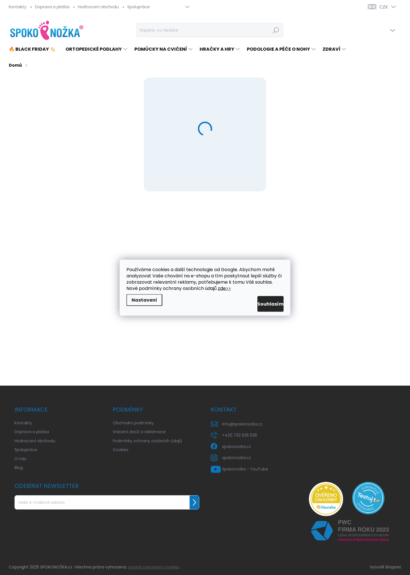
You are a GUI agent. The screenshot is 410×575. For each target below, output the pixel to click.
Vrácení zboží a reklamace (139, 432)
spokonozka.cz (236, 446)
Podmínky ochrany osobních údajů (147, 441)
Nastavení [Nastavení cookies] (144, 299)
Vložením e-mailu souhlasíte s (76, 517)
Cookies (120, 450)
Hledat (276, 30)
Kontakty (17, 7)
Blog (19, 467)
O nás (20, 459)
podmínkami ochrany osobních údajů (103, 517)
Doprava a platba (52, 7)
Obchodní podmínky (133, 423)
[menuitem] (34, 49)
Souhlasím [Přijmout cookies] (263, 303)
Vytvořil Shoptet (385, 567)
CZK (383, 7)
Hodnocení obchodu (98, 7)
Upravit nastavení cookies (153, 567)
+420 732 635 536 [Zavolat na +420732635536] (239, 435)
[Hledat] (209, 30)
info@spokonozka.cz (242, 424)
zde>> (224, 288)
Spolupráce (138, 7)
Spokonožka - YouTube (245, 469)
